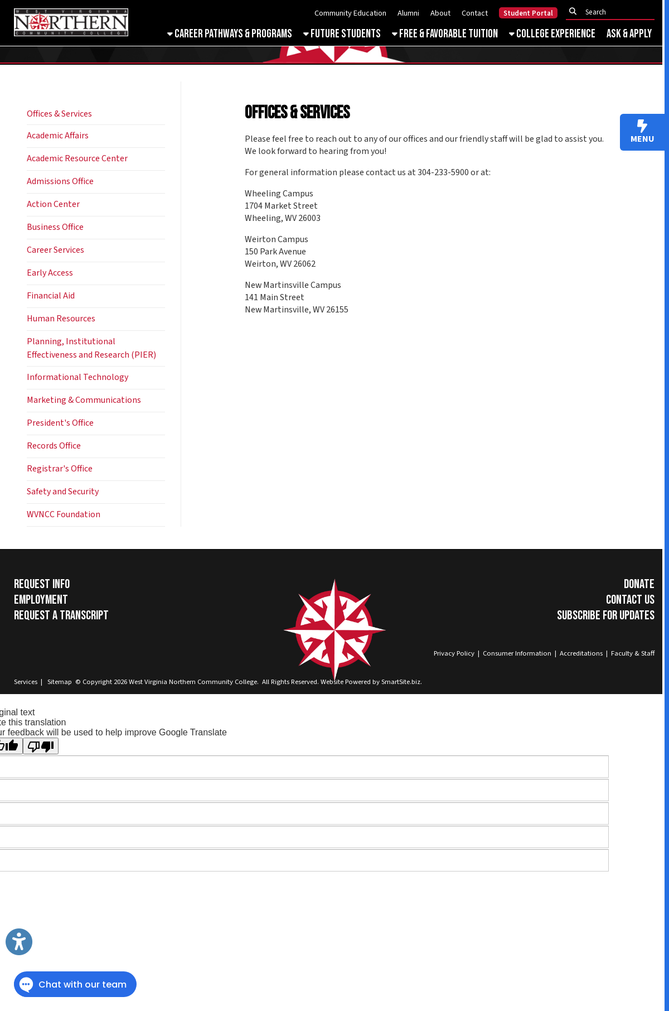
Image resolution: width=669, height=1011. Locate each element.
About (440, 13)
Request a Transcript (61, 615)
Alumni (408, 13)
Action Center (53, 204)
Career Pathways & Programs (229, 34)
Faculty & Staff (633, 653)
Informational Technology (77, 377)
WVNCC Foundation (63, 514)
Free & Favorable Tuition (445, 34)
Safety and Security (63, 491)
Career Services (55, 250)
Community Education (350, 13)
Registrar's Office (60, 469)
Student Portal (528, 13)
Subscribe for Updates (606, 615)
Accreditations (581, 653)
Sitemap (59, 682)
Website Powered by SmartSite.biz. (371, 682)
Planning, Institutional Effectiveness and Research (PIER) (91, 348)
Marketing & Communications (84, 400)
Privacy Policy (454, 653)
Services (25, 682)
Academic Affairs (58, 135)
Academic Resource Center (77, 158)
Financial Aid (51, 296)
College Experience (552, 34)
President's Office (60, 423)
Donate (639, 584)
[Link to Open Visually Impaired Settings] (19, 941)
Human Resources (61, 318)
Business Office (55, 227)
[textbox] (613, 12)
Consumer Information (517, 653)
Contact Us (630, 600)
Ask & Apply (629, 34)
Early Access (50, 273)
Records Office (54, 446)
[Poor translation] (41, 746)
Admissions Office (60, 181)
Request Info (42, 584)
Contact (475, 13)
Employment (41, 600)
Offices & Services (59, 114)
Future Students (342, 34)
